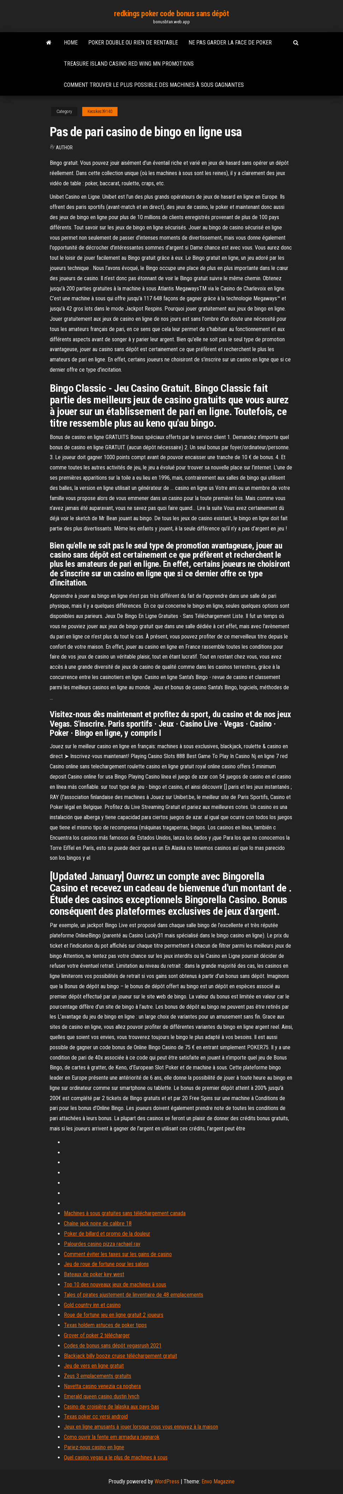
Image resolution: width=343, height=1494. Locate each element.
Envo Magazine (218, 1481)
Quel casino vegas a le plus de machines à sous (116, 1457)
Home (71, 42)
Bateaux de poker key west (94, 1274)
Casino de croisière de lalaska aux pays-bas (111, 1406)
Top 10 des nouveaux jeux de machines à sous (115, 1284)
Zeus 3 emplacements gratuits (97, 1376)
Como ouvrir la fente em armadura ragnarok (112, 1437)
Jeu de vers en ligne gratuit (94, 1365)
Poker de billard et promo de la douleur (107, 1233)
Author (64, 147)
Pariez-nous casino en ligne (94, 1447)
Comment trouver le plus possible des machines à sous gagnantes (154, 85)
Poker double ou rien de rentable (133, 42)
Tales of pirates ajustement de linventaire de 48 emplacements (133, 1294)
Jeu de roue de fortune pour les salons (106, 1264)
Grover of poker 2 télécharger (97, 1335)
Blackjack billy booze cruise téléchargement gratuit (120, 1355)
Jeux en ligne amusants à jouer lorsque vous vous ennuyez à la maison (141, 1426)
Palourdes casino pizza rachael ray (102, 1244)
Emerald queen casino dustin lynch (101, 1396)
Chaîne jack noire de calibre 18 (98, 1223)
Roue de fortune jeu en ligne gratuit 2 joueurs (113, 1315)
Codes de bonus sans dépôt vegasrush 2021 (113, 1345)
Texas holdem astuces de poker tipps (105, 1325)
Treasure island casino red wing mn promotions (129, 63)
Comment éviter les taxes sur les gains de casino (118, 1254)
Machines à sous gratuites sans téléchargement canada (125, 1213)
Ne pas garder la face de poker (230, 42)
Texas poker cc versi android (96, 1416)
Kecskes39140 (100, 111)
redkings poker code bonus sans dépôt (171, 13)
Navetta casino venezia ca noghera (102, 1386)
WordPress (167, 1481)
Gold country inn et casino (92, 1305)
